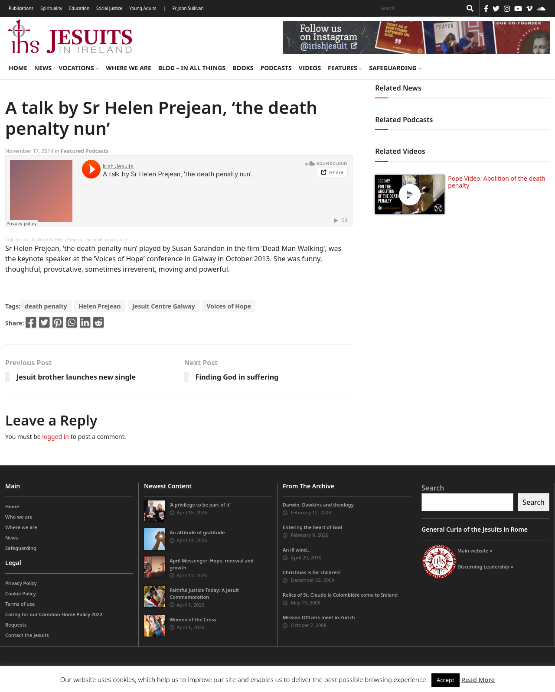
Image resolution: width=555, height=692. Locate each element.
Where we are (128, 68)
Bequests (15, 624)
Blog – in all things (191, 68)
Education (79, 8)
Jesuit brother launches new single (76, 377)
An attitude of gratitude (197, 532)
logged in (55, 436)
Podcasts (275, 68)
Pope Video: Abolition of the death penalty (496, 182)
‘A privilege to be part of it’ (200, 504)
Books (242, 68)
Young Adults (142, 8)
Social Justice (109, 8)
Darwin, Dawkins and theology (318, 504)
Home (18, 68)
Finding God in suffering (237, 377)
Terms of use (20, 604)
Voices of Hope (228, 306)
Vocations (79, 68)
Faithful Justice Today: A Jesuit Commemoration (204, 593)
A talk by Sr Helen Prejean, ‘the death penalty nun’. (81, 239)
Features (345, 68)
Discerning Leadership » (485, 566)
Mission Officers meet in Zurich (319, 617)
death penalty (46, 306)
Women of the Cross (193, 619)
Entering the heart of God (312, 527)
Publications (21, 8)
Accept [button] (445, 680)
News (43, 68)
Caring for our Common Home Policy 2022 (53, 614)
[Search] (418, 8)
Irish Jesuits (16, 239)
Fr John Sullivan (188, 8)
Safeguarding (395, 68)
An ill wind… (297, 549)
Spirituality (51, 8)
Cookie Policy (20, 593)
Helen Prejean (99, 306)
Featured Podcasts (84, 151)
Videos (310, 68)
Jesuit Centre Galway (163, 306)
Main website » (475, 550)
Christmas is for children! (312, 572)
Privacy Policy (21, 583)
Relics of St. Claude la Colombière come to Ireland (340, 594)
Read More (478, 679)
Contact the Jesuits (27, 635)
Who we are (19, 516)
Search (432, 488)
